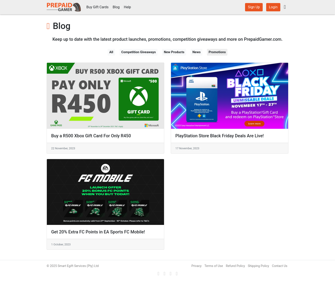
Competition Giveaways (138, 52)
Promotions (217, 52)
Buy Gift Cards (97, 7)
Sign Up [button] (254, 7)
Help (127, 7)
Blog (116, 7)
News (196, 52)
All (111, 52)
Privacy (196, 266)
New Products (174, 52)
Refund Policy (235, 266)
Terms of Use (213, 266)
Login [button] (273, 7)
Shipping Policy (258, 266)
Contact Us (280, 266)
